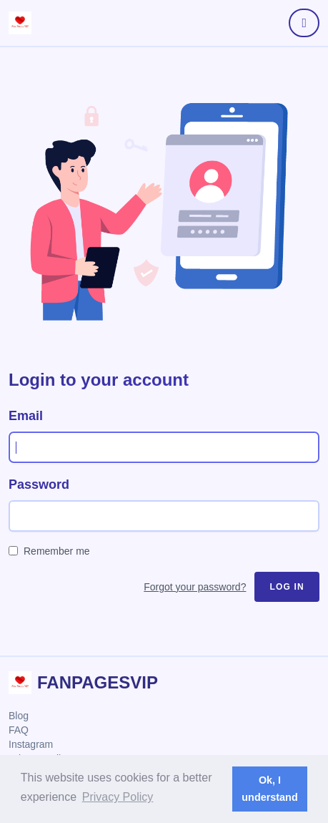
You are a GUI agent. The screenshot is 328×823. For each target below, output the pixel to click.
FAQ (19, 730)
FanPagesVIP (97, 682)
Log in (286, 587)
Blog (19, 715)
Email (26, 416)
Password (39, 484)
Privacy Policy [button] (118, 797)
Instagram (31, 744)
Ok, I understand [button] (269, 788)
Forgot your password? (195, 587)
